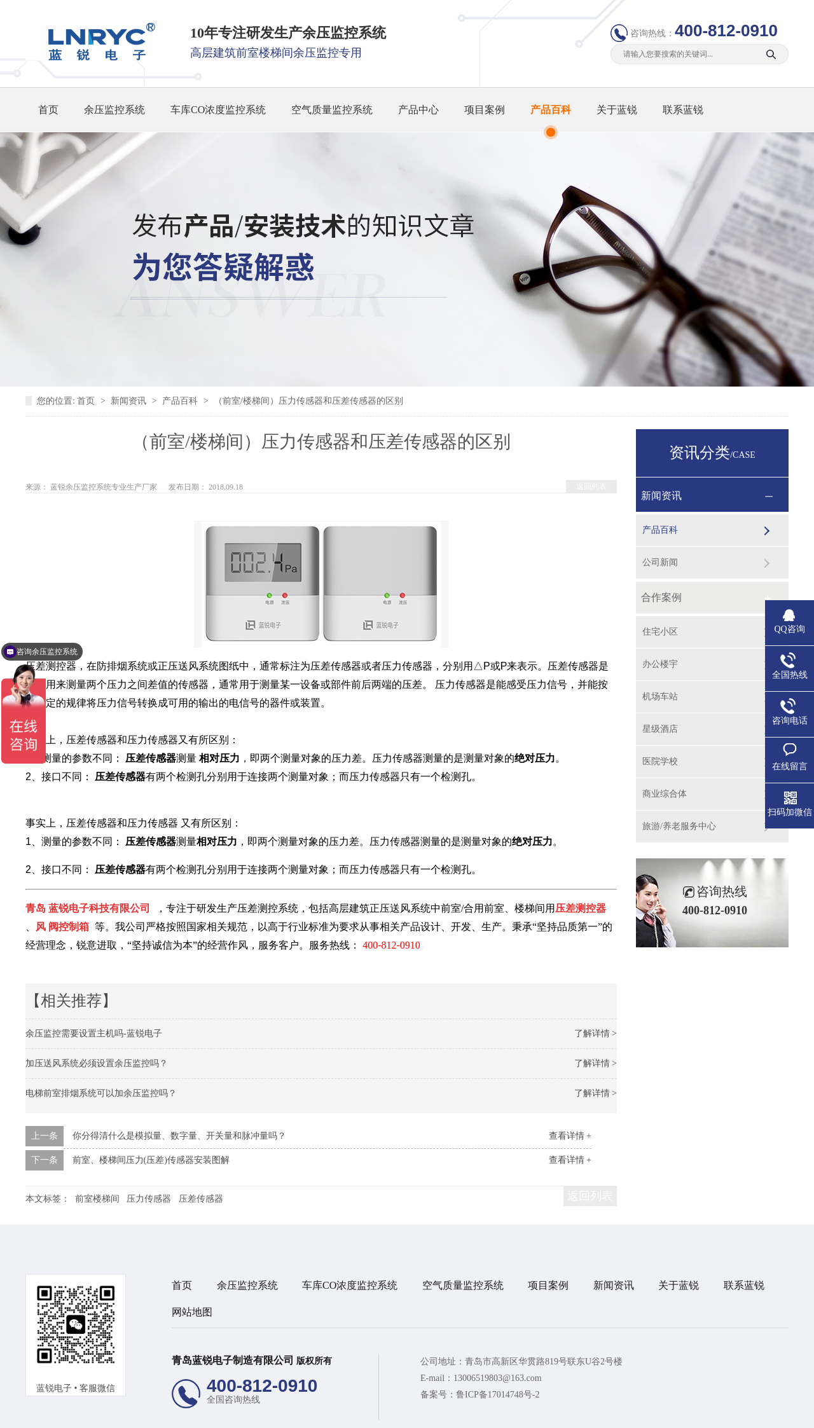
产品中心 (418, 109)
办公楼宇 (660, 664)
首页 (48, 109)
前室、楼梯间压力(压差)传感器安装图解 (151, 1160)
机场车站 (660, 696)
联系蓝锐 (683, 109)
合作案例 (661, 597)
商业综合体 (664, 794)
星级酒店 (660, 729)
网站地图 (192, 1312)
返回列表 (591, 486)
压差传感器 (201, 1199)
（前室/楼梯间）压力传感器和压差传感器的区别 (308, 401)
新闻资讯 (130, 401)
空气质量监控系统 (332, 109)
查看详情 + (570, 1136)
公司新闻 (660, 562)
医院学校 (660, 761)
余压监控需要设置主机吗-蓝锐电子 (93, 1033)
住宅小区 (660, 631)
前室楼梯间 (97, 1199)
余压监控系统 (114, 109)
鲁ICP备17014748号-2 (497, 1394)
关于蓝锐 (617, 109)
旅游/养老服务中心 (679, 826)
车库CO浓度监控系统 (218, 109)
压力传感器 (149, 1199)
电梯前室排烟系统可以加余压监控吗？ (101, 1093)
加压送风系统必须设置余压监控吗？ (96, 1063)
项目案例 (484, 109)
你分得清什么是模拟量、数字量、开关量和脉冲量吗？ (179, 1136)
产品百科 (550, 109)
